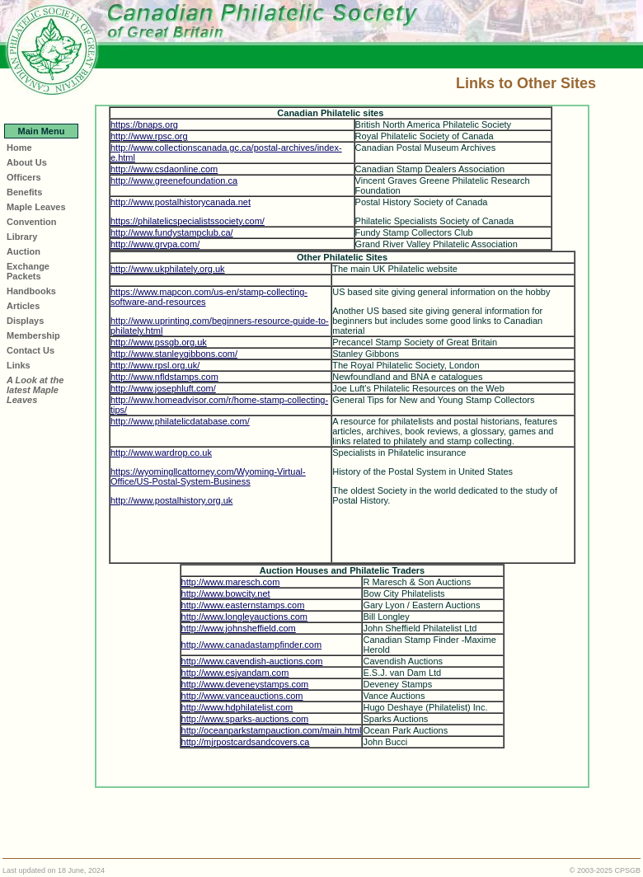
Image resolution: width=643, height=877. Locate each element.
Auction (23, 251)
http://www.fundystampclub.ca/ (171, 232)
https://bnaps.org (144, 124)
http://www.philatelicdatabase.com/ (180, 421)
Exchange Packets (28, 271)
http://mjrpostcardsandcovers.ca (245, 742)
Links (19, 365)
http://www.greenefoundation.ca (173, 180)
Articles (23, 306)
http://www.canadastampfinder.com (251, 645)
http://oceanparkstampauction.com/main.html (271, 730)
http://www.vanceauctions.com (242, 696)
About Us (27, 162)
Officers (24, 177)
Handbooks (31, 291)
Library (22, 237)
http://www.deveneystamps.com (245, 684)
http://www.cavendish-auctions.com (252, 661)
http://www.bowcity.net (225, 593)
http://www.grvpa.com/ (154, 244)
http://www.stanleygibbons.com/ (173, 354)
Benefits (24, 192)
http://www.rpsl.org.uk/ (154, 365)
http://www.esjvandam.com (235, 673)
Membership (33, 335)
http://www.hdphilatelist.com (237, 707)
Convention (32, 222)
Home (19, 147)
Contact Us (30, 350)
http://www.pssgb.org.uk (158, 342)
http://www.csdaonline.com (164, 169)
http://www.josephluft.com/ (163, 388)
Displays (25, 321)
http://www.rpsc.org (149, 136)
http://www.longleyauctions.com (244, 616)
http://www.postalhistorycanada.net (180, 202)
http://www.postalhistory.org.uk (171, 500)
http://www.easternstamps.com (243, 605)
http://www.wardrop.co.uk (161, 452)
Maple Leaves (36, 207)
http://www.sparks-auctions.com (245, 719)
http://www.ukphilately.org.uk (167, 269)
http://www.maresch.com (230, 582)
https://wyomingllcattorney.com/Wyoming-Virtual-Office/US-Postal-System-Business (208, 476)
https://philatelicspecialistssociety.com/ (187, 221)
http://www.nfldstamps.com (164, 377)
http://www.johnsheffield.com (238, 628)
